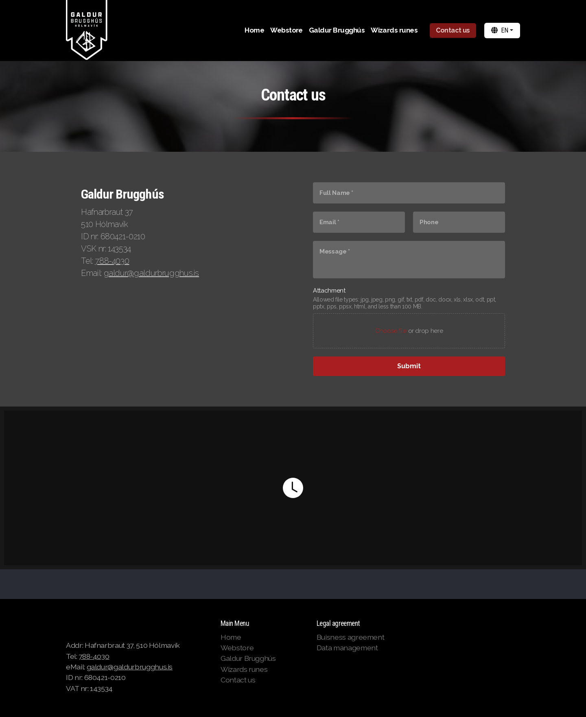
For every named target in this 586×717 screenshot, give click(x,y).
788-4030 (112, 261)
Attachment (329, 290)
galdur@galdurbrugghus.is (151, 273)
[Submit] (409, 366)
